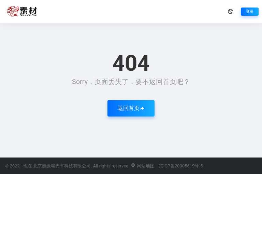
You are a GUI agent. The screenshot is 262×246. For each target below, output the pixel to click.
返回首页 (131, 108)
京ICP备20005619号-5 (181, 165)
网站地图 (142, 165)
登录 (249, 11)
